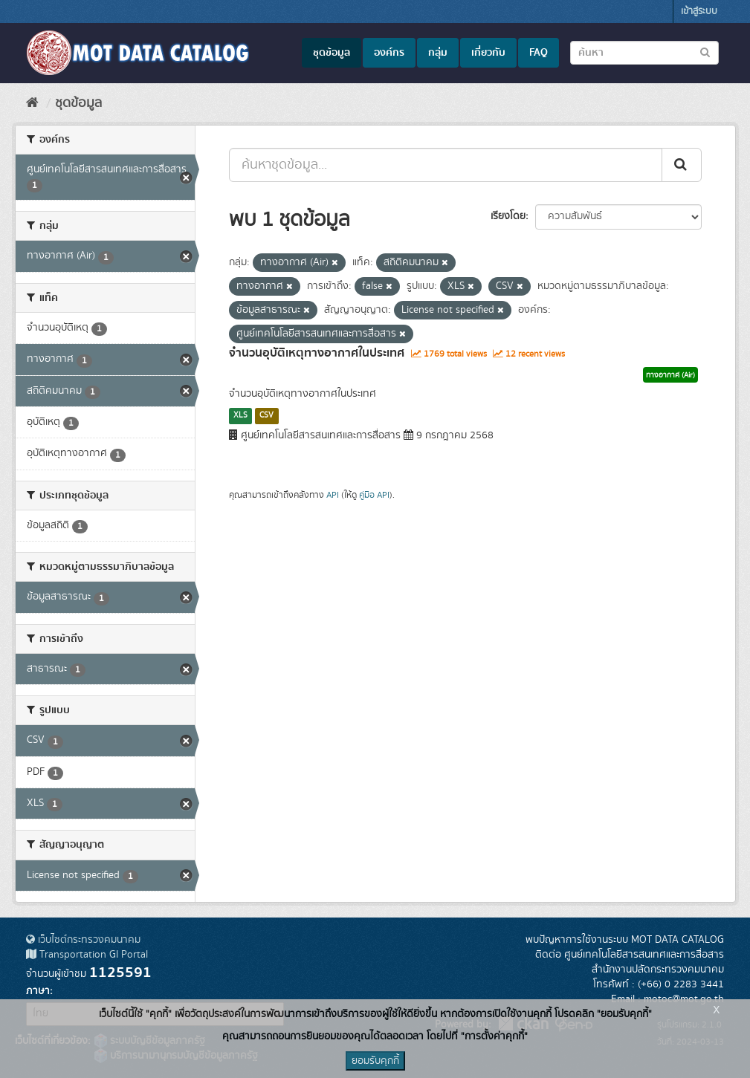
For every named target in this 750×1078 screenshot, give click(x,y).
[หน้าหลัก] (32, 103)
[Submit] (682, 165)
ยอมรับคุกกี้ (375, 1060)
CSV (266, 415)
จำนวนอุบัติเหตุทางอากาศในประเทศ (316, 353)
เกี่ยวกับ (488, 53)
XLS (240, 415)
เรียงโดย (508, 216)
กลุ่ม (437, 53)
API (332, 495)
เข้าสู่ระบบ (699, 11)
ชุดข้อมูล (331, 53)
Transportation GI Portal (87, 954)
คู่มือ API (374, 495)
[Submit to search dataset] (705, 51)
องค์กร (389, 53)
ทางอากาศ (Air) (670, 375)
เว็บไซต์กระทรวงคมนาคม (83, 939)
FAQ (538, 53)
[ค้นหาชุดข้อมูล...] (445, 165)
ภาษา (38, 991)
